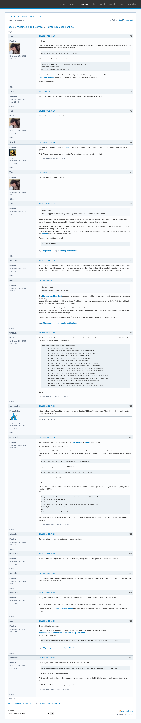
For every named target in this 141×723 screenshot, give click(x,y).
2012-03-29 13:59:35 (47, 554)
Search (24, 16)
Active (119, 20)
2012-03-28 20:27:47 (47, 333)
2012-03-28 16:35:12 (47, 280)
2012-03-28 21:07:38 (47, 406)
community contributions (67, 251)
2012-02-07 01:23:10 (47, 111)
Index (10, 16)
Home (62, 4)
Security (112, 4)
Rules (16, 16)
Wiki (94, 4)
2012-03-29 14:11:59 (47, 573)
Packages (73, 4)
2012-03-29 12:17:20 (47, 437)
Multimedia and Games (30, 26)
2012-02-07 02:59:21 (47, 172)
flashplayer (77, 442)
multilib (45, 234)
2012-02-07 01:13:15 (47, 36)
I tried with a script (46, 77)
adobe (87, 442)
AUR (122, 4)
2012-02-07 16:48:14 (47, 204)
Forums (84, 4)
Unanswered (128, 20)
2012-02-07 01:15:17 (47, 91)
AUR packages (46, 251)
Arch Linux (14, 4)
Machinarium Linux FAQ (52, 296)
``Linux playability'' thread (62, 609)
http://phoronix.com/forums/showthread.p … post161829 (62, 633)
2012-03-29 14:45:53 (47, 593)
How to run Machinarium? (60, 26)
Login (40, 16)
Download (132, 4)
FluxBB (130, 714)
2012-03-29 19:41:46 (47, 621)
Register (32, 16)
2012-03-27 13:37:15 (47, 260)
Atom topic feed (127, 711)
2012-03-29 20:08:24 (47, 658)
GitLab (102, 4)
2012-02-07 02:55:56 (47, 142)
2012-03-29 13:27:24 (47, 534)
